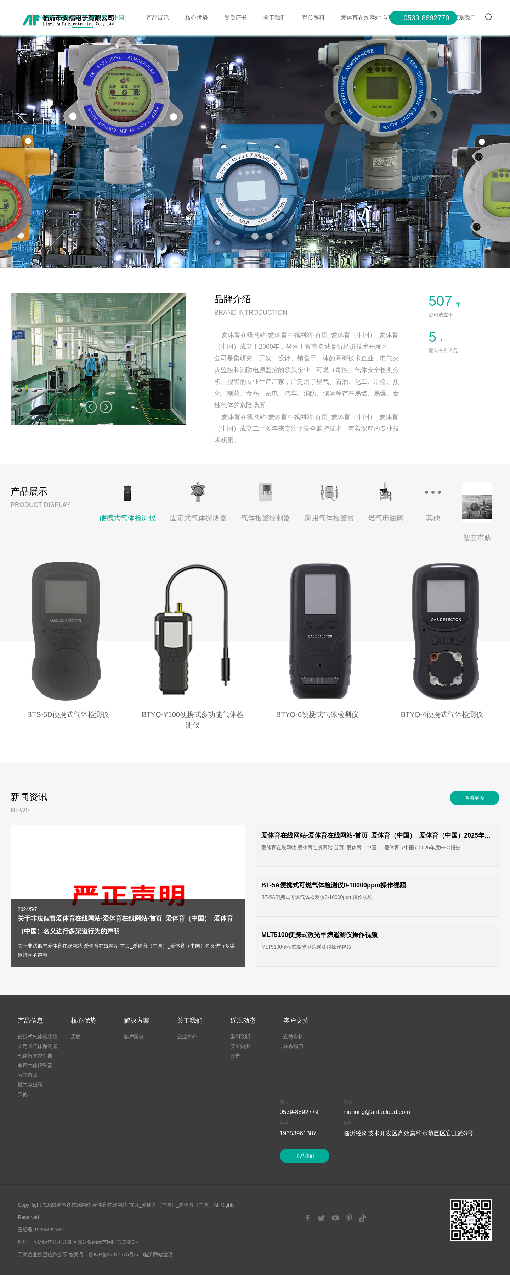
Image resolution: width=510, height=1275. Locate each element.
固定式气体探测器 (37, 1046)
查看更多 (474, 798)
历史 (76, 1036)
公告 (235, 1056)
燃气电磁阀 (30, 1084)
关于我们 (274, 18)
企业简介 (187, 1036)
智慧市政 (28, 1075)
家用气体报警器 (35, 1065)
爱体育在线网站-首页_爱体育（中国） (82, 18)
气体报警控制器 (35, 1056)
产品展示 (157, 18)
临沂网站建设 (158, 1254)
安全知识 (240, 1046)
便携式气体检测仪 (37, 1036)
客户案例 (134, 1036)
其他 (23, 1094)
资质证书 (235, 18)
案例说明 (240, 1036)
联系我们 (293, 1046)
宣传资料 (313, 18)
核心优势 (196, 18)
